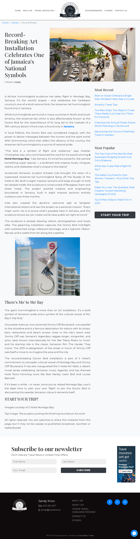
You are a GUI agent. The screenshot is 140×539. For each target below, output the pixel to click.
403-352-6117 (49, 506)
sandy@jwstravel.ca (50, 510)
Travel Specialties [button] (44, 11)
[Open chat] (134, 533)
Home (18, 11)
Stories (108, 11)
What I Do (78, 505)
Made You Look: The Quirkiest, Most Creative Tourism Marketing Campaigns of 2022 (115, 190)
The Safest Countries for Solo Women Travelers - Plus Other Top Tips (114, 178)
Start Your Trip (115, 215)
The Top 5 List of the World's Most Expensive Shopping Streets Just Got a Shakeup (113, 157)
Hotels (17, 82)
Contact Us (121, 11)
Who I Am (27, 11)
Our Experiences (93, 11)
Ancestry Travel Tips (106, 104)
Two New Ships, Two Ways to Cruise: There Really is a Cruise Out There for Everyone (115, 113)
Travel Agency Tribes (86, 535)
